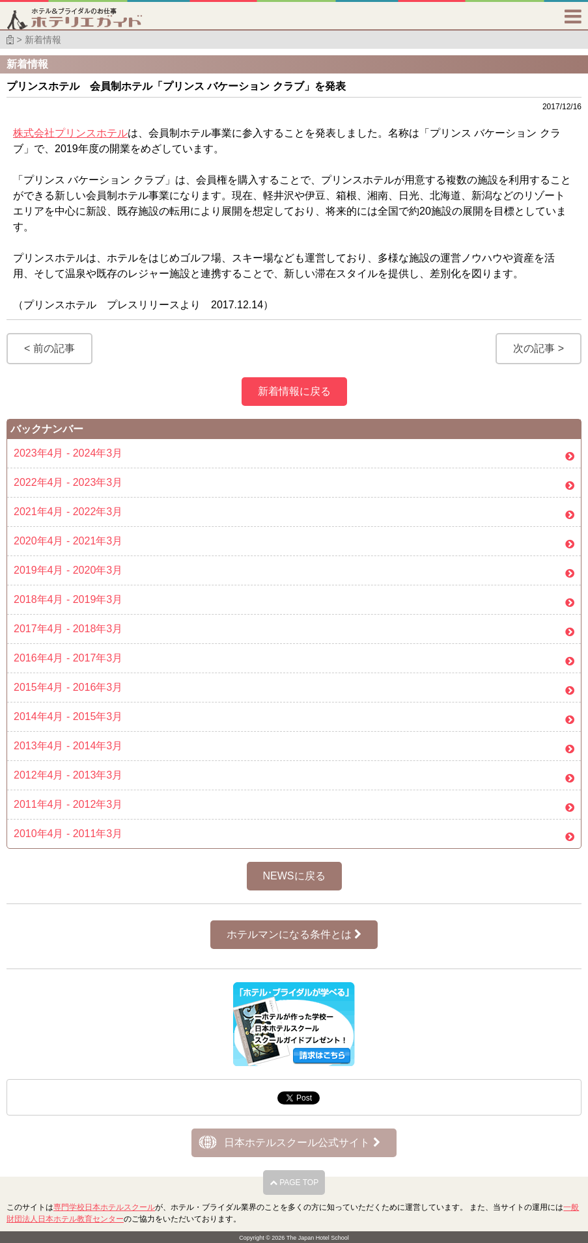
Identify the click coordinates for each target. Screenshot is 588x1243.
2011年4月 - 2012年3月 (68, 804)
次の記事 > (538, 348)
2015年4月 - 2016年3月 (68, 687)
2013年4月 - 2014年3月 (68, 745)
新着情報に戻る (294, 391)
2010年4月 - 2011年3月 (68, 833)
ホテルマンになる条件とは (294, 934)
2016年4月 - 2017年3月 (68, 657)
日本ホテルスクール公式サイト (302, 1142)
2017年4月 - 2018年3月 (68, 628)
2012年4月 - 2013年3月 (68, 775)
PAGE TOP (294, 1182)
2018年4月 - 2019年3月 (68, 599)
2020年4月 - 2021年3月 (68, 540)
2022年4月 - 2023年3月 (68, 482)
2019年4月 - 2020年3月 (68, 570)
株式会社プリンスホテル (70, 133)
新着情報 (43, 39)
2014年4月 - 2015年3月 (68, 716)
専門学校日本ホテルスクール (104, 1207)
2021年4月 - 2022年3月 (68, 511)
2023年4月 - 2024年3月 (68, 453)
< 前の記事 (49, 348)
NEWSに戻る (294, 875)
